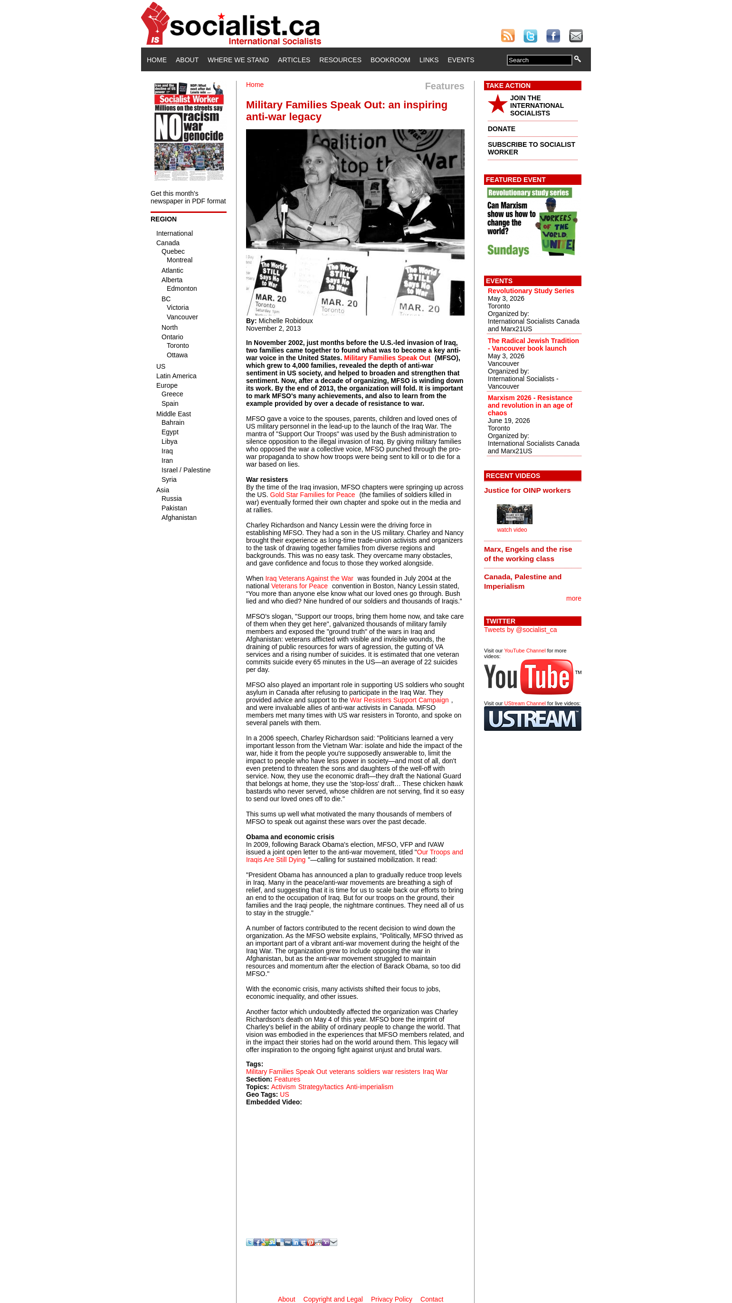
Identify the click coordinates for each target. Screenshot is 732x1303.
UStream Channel (525, 703)
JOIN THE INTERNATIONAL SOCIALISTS (537, 105)
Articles (294, 60)
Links (428, 60)
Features (287, 1079)
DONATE (501, 129)
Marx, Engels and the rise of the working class (528, 554)
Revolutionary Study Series (531, 291)
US (284, 1094)
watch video (512, 530)
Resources (340, 60)
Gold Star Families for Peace (312, 494)
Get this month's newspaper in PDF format (188, 197)
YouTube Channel (524, 650)
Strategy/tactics (321, 1087)
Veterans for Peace (299, 586)
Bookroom (390, 60)
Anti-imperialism (369, 1087)
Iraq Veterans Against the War (309, 578)
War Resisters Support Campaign (399, 700)
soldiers (368, 1071)
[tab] (532, 489)
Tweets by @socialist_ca (520, 629)
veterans (342, 1071)
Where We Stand (238, 60)
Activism (283, 1087)
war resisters (401, 1071)
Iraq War (435, 1071)
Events (460, 60)
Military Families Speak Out (387, 358)
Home (157, 60)
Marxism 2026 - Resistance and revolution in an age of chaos (530, 405)
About (187, 60)
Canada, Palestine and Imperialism (522, 581)
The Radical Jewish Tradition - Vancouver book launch (533, 344)
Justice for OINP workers (527, 490)
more (573, 598)
